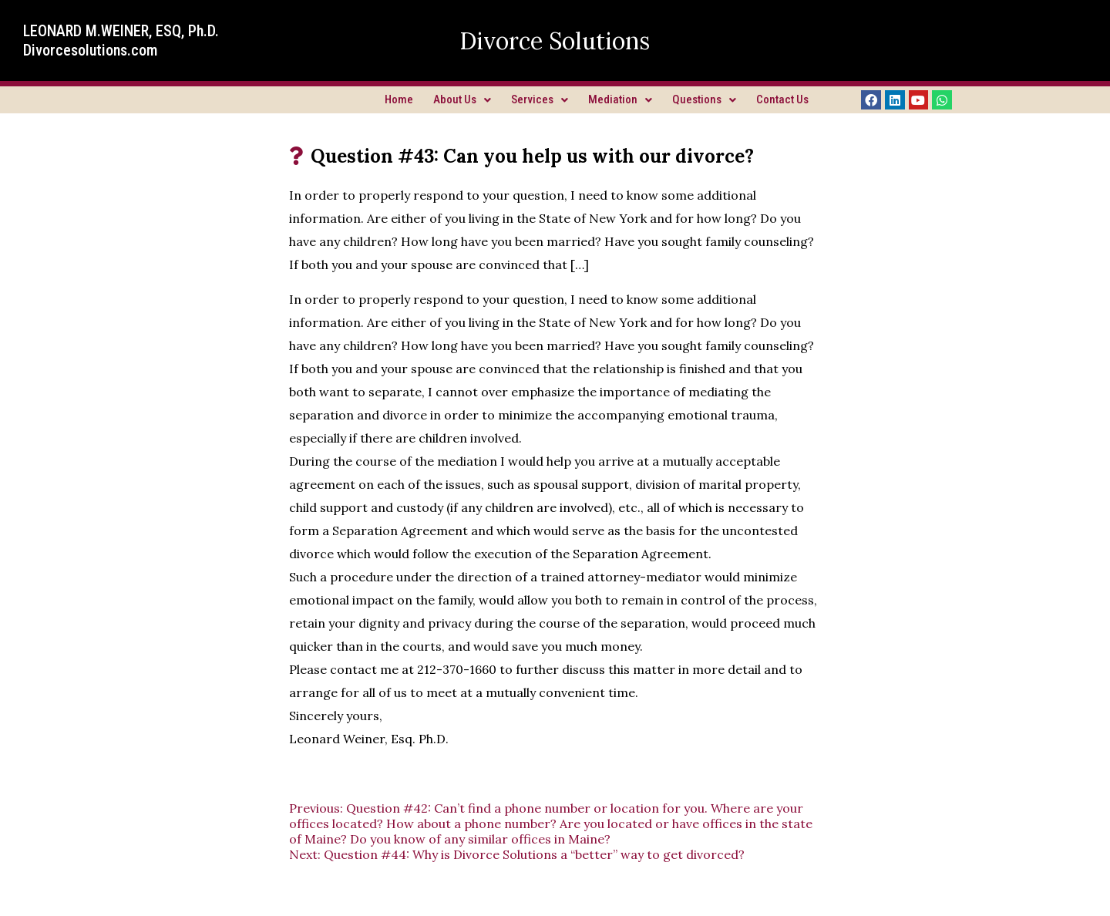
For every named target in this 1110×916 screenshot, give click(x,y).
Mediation (620, 99)
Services (539, 99)
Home (399, 99)
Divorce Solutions (554, 41)
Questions (704, 99)
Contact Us (782, 99)
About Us (462, 99)
